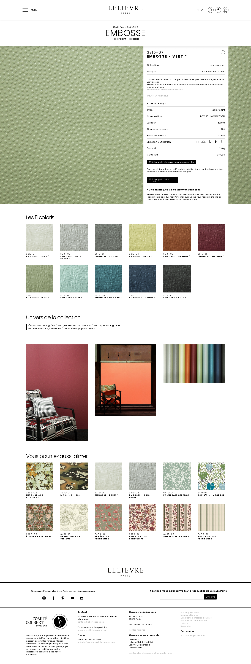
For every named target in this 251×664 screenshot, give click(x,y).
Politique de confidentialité (194, 620)
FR (198, 10)
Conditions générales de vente (196, 617)
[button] (39, 240)
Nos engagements (190, 612)
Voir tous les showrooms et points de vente (150, 653)
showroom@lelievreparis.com (92, 630)
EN (202, 10)
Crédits (184, 623)
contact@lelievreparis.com (91, 621)
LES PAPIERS (217, 65)
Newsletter (186, 626)
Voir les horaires (137, 629)
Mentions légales (189, 615)
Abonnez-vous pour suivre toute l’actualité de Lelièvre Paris (188, 591)
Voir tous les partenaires (193, 635)
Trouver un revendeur (157, 95)
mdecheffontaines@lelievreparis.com (96, 642)
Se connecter (153, 89)
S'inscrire (210, 596)
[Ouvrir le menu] (30, 10)
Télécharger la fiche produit (159, 180)
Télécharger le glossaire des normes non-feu (171, 162)
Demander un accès (172, 89)
